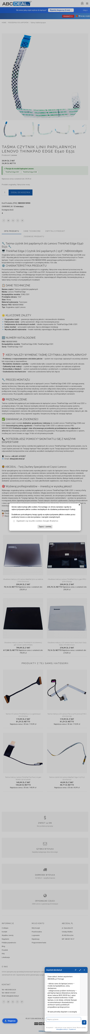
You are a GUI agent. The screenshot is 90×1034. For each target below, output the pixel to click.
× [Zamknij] (84, 970)
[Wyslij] (84, 1022)
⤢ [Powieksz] (80, 970)
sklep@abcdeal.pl (62, 1029)
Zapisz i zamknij (45, 527)
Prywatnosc (72, 1029)
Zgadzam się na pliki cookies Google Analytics (37, 521)
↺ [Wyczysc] (75, 970)
